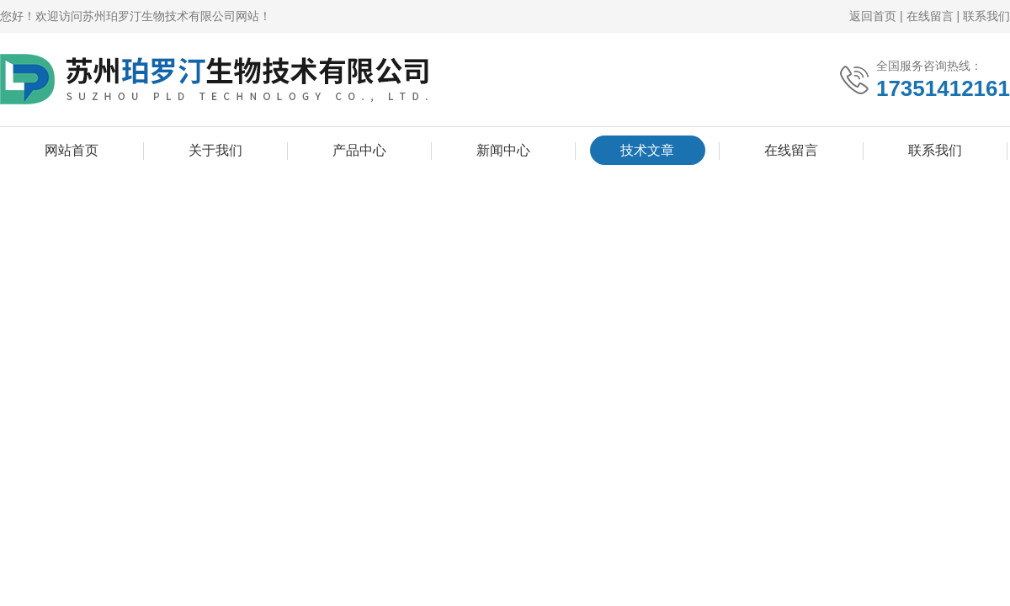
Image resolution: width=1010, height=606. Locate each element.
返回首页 (872, 16)
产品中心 (359, 150)
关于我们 (215, 150)
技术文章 (647, 150)
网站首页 (71, 150)
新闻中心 (503, 150)
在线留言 (930, 16)
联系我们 (986, 16)
